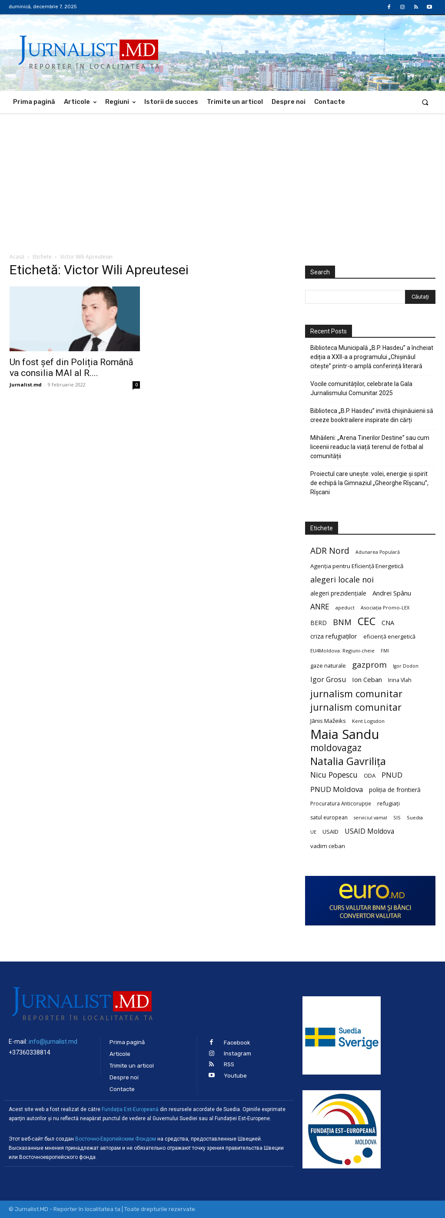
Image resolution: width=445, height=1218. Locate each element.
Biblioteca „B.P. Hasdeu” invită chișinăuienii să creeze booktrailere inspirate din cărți (371, 415)
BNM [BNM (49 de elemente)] (342, 622)
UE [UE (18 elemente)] (313, 832)
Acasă (17, 256)
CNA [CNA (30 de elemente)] (388, 623)
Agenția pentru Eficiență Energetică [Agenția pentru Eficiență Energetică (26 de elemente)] (356, 566)
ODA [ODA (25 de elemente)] (369, 775)
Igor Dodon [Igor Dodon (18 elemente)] (405, 666)
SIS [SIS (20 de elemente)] (397, 817)
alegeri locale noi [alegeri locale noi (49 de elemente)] (342, 579)
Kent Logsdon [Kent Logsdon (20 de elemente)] (368, 721)
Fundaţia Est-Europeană (130, 1109)
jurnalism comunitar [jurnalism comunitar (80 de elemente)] (356, 693)
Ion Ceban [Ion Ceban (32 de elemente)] (367, 679)
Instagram (237, 1053)
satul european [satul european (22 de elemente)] (329, 817)
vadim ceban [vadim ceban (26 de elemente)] (327, 846)
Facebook (237, 1042)
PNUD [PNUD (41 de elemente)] (392, 774)
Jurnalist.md (26, 384)
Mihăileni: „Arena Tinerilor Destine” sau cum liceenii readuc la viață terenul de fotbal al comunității (369, 446)
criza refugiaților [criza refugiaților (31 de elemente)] (333, 636)
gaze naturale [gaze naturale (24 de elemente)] (328, 665)
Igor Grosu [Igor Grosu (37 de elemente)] (328, 679)
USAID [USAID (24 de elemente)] (330, 831)
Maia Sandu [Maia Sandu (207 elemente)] (344, 734)
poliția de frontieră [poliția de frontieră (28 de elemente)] (395, 789)
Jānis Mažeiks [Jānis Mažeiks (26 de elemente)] (328, 721)
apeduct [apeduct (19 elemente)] (345, 607)
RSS (229, 1064)
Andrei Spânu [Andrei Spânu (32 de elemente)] (391, 593)
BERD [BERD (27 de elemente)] (318, 623)
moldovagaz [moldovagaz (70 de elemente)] (336, 747)
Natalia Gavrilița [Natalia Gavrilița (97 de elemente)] (348, 761)
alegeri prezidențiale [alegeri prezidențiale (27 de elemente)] (338, 593)
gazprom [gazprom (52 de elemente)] (369, 664)
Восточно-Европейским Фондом (115, 1139)
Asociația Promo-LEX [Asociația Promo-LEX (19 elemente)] (385, 607)
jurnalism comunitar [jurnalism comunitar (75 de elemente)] (356, 707)
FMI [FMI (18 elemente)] (385, 651)
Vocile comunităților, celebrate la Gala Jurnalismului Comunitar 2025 (361, 388)
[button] (425, 102)
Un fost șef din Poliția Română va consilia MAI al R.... (71, 367)
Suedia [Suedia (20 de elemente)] (415, 817)
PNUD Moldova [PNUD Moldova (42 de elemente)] (336, 789)
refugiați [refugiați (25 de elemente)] (388, 803)
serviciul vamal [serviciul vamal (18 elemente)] (370, 818)
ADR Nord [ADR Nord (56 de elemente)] (329, 550)
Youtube (235, 1075)
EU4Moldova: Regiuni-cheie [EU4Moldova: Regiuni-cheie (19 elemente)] (342, 650)
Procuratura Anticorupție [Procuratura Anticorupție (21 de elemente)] (340, 803)
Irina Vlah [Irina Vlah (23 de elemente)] (400, 680)
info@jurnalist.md (53, 1041)
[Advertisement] (222, 178)
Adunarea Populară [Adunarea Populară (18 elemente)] (377, 552)
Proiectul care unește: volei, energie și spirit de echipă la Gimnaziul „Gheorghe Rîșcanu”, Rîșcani (369, 483)
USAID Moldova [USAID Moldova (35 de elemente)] (369, 831)
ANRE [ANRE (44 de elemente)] (319, 606)
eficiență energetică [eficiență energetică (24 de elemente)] (389, 636)
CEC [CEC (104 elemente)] (366, 621)
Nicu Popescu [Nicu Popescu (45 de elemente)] (334, 774)
